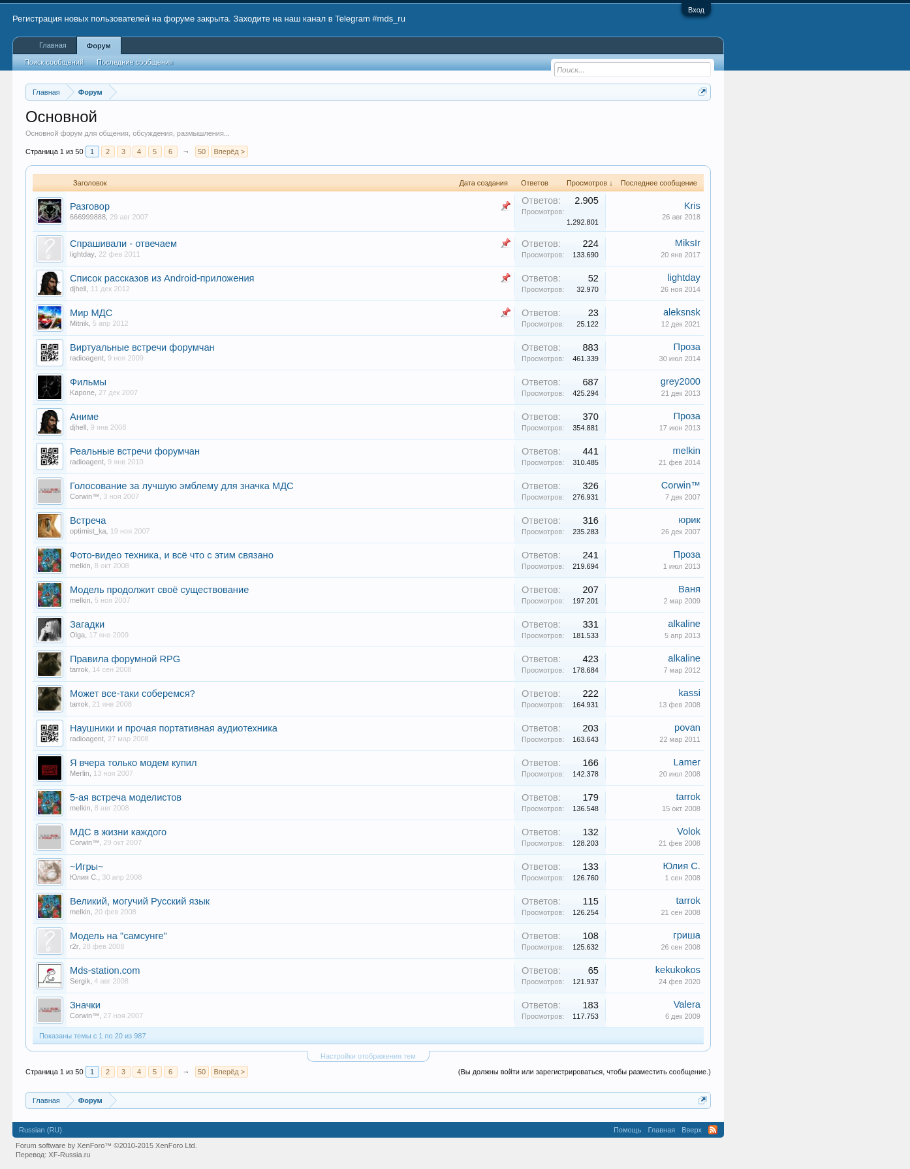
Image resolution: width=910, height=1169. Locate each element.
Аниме (84, 416)
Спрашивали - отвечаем (123, 243)
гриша (686, 935)
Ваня (689, 589)
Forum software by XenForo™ (106, 1145)
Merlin (79, 773)
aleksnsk (681, 312)
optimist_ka (88, 531)
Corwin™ (84, 496)
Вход (696, 10)
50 (202, 151)
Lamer (686, 762)
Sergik (80, 981)
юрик (689, 520)
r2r (74, 946)
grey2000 (680, 381)
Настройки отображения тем (368, 1056)
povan (687, 727)
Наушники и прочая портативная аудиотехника (173, 728)
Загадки (87, 624)
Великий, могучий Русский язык (140, 901)
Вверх (692, 1130)
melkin (686, 450)
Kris (692, 205)
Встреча (88, 520)
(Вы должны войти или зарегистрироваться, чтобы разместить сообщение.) (584, 1072)
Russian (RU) (40, 1130)
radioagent (87, 358)
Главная (53, 45)
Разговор (90, 206)
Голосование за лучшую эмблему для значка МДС (182, 486)
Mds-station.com (105, 970)
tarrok (79, 669)
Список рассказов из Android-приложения (162, 278)
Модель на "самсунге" (118, 936)
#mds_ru (388, 19)
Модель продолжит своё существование (159, 589)
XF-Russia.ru (69, 1155)
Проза (686, 347)
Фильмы (88, 382)
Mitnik (79, 323)
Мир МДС (91, 313)
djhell (78, 289)
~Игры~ (87, 866)
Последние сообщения (135, 62)
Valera (687, 1004)
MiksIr (687, 243)
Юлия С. (84, 877)
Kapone (82, 392)
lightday (82, 254)
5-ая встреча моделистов (125, 797)
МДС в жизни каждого (118, 832)
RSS (712, 1129)
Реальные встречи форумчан (135, 451)
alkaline (684, 623)
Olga (77, 635)
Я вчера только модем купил (133, 763)
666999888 (88, 217)
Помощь (628, 1130)
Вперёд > (229, 151)
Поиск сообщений (54, 62)
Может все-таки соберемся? (132, 693)
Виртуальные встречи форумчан (142, 347)
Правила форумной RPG (125, 659)
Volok (688, 831)
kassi (689, 693)
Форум (99, 46)
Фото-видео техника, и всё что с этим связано (172, 555)
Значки (85, 1005)
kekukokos (677, 970)
